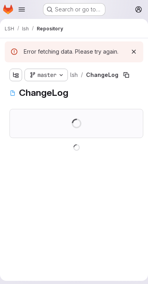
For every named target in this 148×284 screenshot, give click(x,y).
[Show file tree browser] (15, 75)
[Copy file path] (126, 75)
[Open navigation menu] (21, 9)
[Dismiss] (134, 51)
